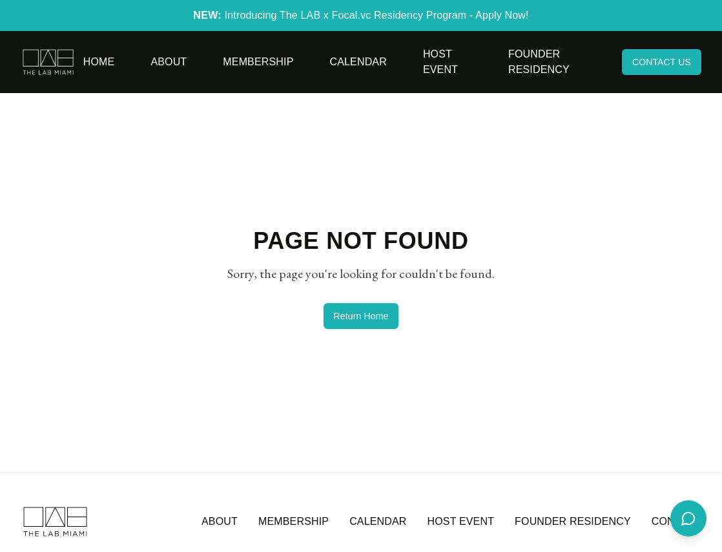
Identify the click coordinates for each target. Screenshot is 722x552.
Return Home (361, 316)
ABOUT (219, 521)
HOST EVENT (461, 521)
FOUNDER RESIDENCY (573, 521)
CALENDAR (377, 521)
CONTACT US (661, 62)
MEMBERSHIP (293, 521)
